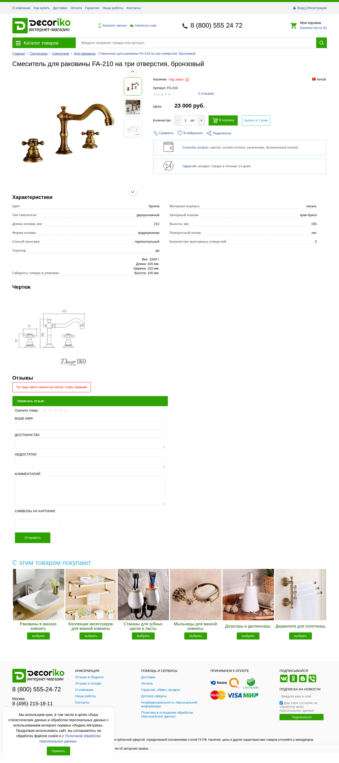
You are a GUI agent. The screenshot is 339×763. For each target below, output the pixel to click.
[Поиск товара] (196, 43)
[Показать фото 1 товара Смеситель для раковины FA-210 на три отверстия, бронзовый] (24, 86)
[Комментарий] (90, 490)
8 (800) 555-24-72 (36, 689)
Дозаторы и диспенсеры (248, 626)
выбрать (38, 636)
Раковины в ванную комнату (38, 626)
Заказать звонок (111, 26)
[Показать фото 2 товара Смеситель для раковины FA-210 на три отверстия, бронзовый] (24, 107)
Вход (301, 8)
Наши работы (113, 8)
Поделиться (219, 133)
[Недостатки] (90, 462)
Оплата (76, 8)
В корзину (223, 120)
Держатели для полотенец (300, 626)
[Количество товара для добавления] (185, 120)
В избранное (190, 133)
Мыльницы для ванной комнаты (195, 626)
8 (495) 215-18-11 (32, 703)
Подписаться (301, 717)
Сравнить (163, 133)
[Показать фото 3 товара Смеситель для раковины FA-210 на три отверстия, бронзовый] (24, 128)
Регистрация (317, 8)
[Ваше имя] (90, 425)
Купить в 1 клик (256, 120)
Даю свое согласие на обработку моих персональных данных (298, 706)
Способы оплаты (195, 147)
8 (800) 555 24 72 (216, 25)
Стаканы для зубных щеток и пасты (143, 626)
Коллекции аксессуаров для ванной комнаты (90, 626)
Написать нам (142, 25)
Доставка (60, 8)
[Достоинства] (90, 442)
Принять (58, 751)
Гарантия (92, 8)
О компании (21, 8)
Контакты (134, 8)
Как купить (42, 8)
